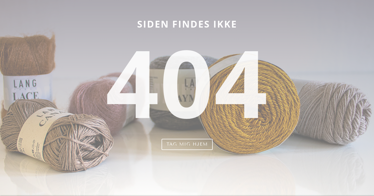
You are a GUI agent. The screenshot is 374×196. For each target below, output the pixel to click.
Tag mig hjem (187, 144)
